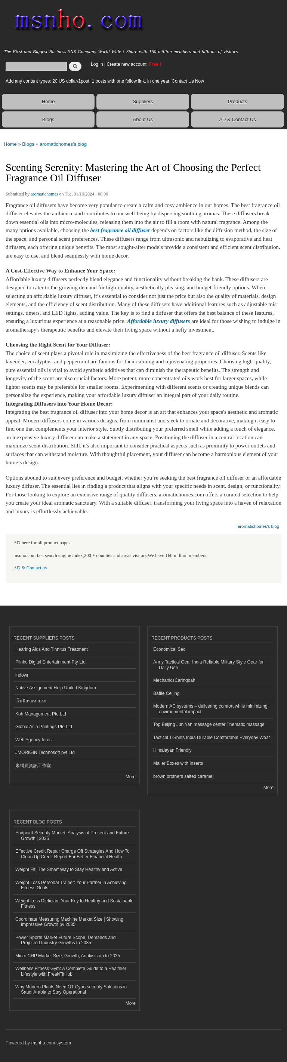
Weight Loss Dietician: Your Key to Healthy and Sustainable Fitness (74, 903)
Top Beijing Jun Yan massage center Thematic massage (209, 724)
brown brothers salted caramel (183, 776)
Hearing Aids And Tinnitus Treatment (51, 649)
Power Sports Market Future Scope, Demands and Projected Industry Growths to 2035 (65, 940)
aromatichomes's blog (63, 144)
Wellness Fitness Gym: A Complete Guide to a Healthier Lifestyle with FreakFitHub (70, 971)
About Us (143, 119)
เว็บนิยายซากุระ (30, 701)
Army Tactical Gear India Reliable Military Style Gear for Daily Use (208, 664)
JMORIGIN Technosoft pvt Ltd (45, 752)
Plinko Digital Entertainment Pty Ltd (50, 662)
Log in (97, 64)
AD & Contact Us (237, 119)
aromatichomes (44, 194)
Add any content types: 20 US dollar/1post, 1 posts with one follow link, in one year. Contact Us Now (105, 81)
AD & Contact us (30, 567)
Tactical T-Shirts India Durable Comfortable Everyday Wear (211, 737)
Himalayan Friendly (172, 750)
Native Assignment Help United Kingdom (55, 687)
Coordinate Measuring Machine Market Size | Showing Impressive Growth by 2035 (69, 922)
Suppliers (143, 101)
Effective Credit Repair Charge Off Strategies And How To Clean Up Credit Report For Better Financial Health (72, 854)
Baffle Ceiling (166, 693)
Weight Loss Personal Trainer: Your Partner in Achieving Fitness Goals (71, 885)
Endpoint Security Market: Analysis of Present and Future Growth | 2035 (72, 835)
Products (237, 101)
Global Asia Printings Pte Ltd (43, 726)
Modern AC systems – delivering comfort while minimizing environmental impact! (210, 709)
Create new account (127, 64)
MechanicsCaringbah (174, 680)
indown (22, 675)
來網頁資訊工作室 (33, 765)
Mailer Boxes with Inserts (178, 763)
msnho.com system (51, 1043)
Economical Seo (169, 649)
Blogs (48, 119)
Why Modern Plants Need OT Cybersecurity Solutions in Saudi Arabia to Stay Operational (71, 989)
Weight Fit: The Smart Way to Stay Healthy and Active (68, 869)
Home (48, 101)
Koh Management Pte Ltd (40, 714)
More (131, 776)
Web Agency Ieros (33, 739)
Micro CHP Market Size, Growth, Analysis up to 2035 (67, 955)
